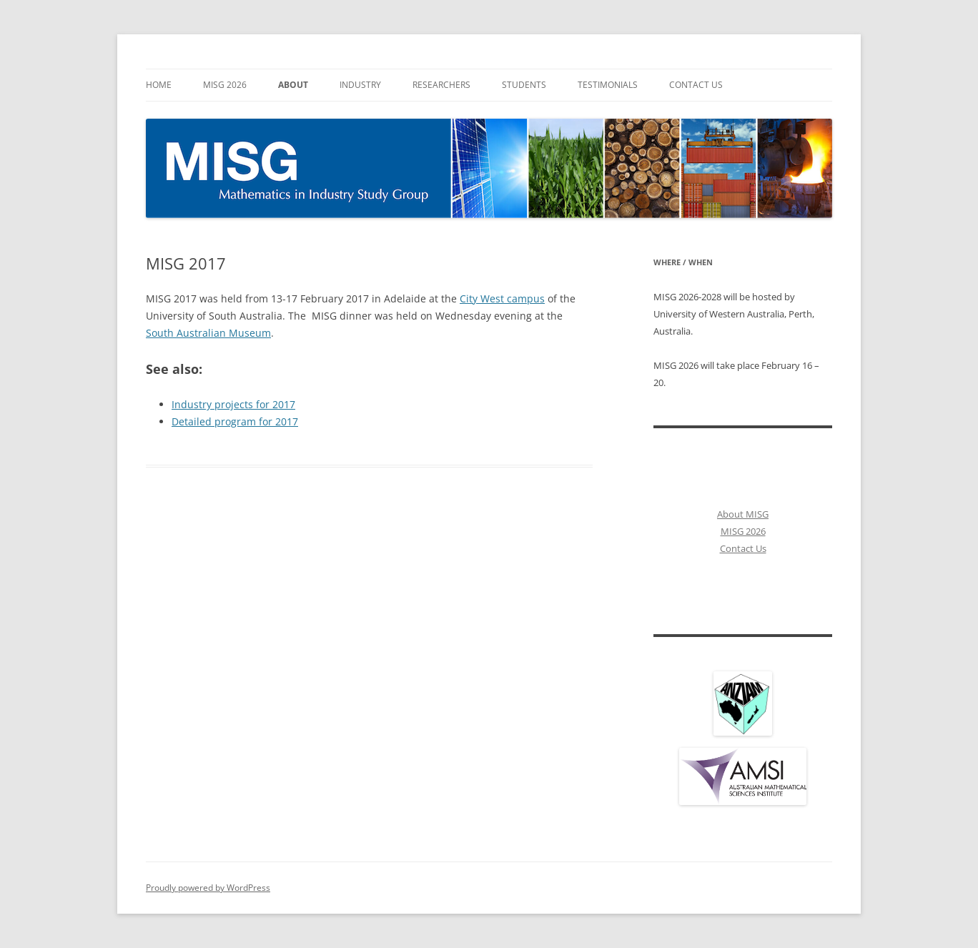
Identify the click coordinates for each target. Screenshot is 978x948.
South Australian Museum (208, 333)
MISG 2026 (225, 85)
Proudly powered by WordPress (208, 888)
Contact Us (696, 85)
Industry (360, 85)
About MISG (743, 514)
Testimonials (608, 85)
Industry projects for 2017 (233, 404)
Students (524, 85)
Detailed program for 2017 (235, 421)
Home (159, 85)
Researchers (441, 85)
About (293, 85)
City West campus (502, 298)
